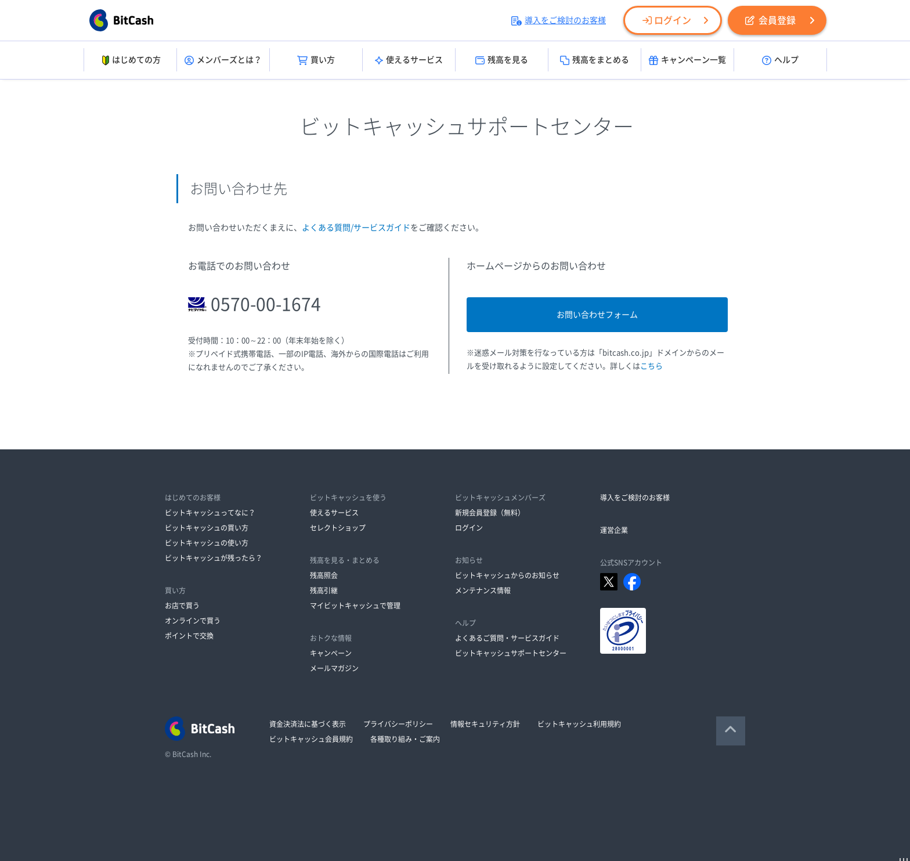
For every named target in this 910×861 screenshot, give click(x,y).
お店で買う (182, 605)
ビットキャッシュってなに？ (210, 512)
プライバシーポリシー (398, 723)
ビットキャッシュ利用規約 (579, 723)
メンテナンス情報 (483, 590)
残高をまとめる (594, 60)
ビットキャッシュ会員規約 (311, 739)
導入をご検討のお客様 (558, 20)
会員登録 (770, 20)
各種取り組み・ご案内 (405, 739)
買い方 (316, 60)
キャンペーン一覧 (687, 60)
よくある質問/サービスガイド (356, 228)
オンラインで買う (193, 620)
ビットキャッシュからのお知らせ (507, 575)
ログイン (666, 20)
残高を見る (501, 60)
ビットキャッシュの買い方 (206, 527)
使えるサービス (409, 60)
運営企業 (614, 530)
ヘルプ (780, 60)
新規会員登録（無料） (490, 512)
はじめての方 (130, 60)
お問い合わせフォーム (597, 315)
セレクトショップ (338, 527)
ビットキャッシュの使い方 (206, 542)
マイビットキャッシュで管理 (355, 605)
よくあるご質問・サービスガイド (507, 638)
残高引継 (324, 590)
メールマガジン (334, 668)
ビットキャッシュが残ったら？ (213, 557)
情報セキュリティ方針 (485, 723)
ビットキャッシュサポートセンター (510, 653)
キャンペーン (331, 653)
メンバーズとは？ (223, 60)
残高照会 (324, 575)
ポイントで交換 (189, 635)
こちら (651, 366)
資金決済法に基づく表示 (307, 723)
